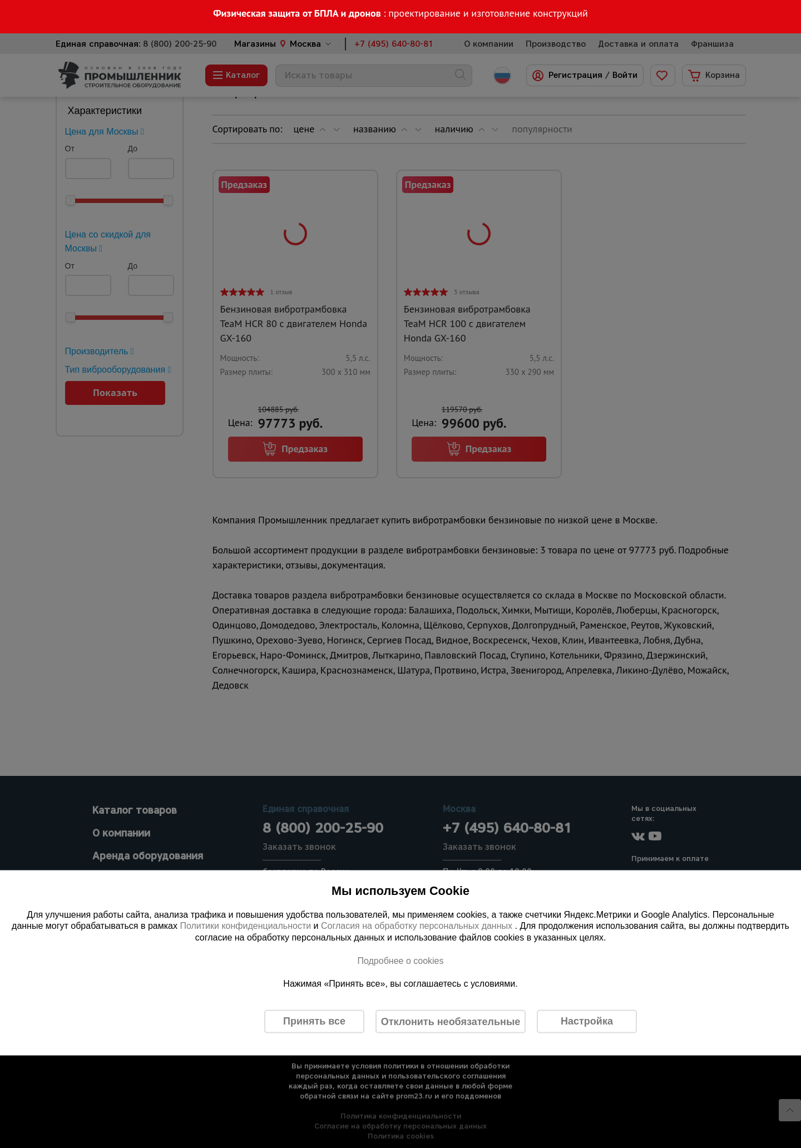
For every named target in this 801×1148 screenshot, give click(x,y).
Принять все (314, 1021)
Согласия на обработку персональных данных (418, 926)
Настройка (587, 1021)
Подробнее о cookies (400, 960)
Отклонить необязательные (451, 1021)
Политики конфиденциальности (245, 926)
